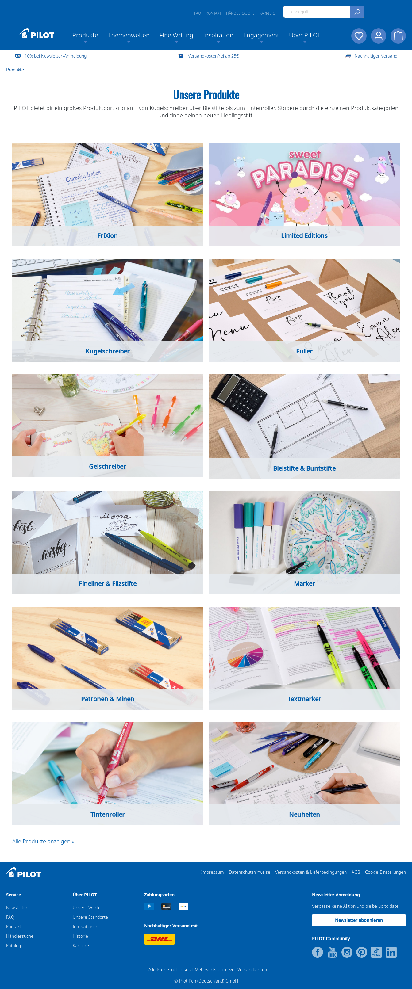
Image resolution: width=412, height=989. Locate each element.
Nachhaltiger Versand (376, 56)
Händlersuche (240, 13)
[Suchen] (357, 12)
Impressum (212, 872)
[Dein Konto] (378, 36)
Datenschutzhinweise (249, 872)
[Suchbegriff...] (316, 12)
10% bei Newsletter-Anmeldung (56, 56)
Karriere (268, 13)
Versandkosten (252, 969)
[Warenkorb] (398, 36)
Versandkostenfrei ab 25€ (213, 56)
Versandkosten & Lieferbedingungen (311, 872)
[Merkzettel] (357, 36)
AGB (356, 872)
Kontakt (213, 13)
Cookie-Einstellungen (385, 872)
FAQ (197, 13)
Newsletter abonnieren (359, 920)
